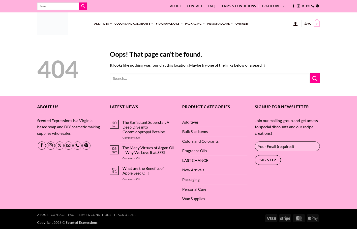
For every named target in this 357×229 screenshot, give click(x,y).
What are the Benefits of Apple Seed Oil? (143, 170)
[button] (295, 23)
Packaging (195, 23)
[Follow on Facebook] (293, 6)
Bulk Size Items (195, 131)
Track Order (273, 6)
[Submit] (83, 6)
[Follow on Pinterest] (317, 6)
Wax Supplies (193, 198)
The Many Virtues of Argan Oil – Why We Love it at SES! (148, 150)
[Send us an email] (307, 6)
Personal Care (220, 23)
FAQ (211, 6)
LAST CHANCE (195, 160)
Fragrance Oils (169, 23)
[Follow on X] (303, 6)
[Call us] (312, 6)
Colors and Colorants (134, 23)
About (175, 6)
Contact (195, 6)
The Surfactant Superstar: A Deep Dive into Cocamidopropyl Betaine (145, 127)
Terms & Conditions (238, 6)
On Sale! (242, 23)
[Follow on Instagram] (298, 6)
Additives (103, 23)
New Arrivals (193, 169)
